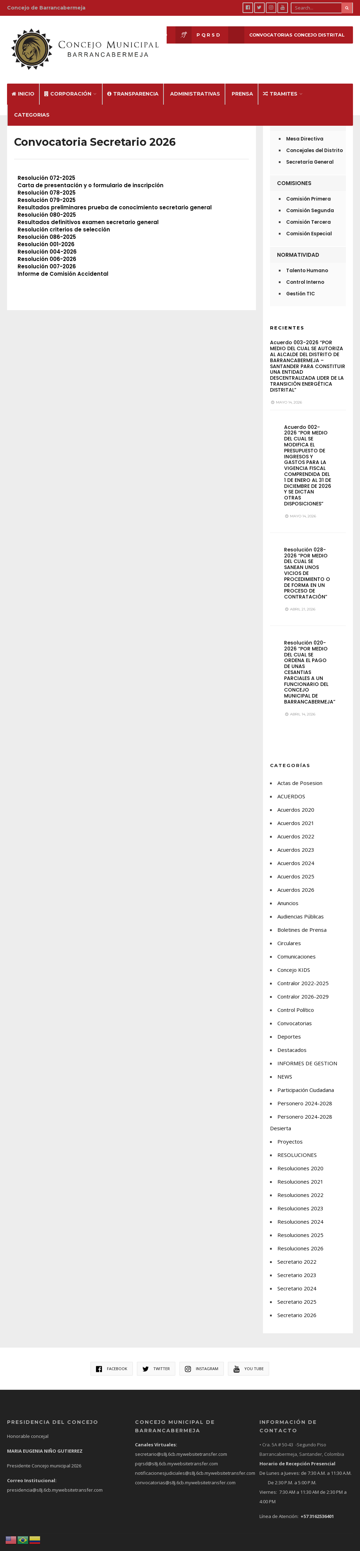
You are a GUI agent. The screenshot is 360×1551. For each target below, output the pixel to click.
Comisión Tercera (308, 211)
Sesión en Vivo (129, 35)
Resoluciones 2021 (300, 1170)
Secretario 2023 (296, 1263)
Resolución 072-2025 (46, 167)
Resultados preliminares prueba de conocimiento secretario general (115, 196)
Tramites (280, 83)
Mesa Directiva (304, 128)
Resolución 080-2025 (47, 204)
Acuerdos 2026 (295, 878)
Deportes (289, 1025)
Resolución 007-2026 (47, 255)
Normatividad (298, 244)
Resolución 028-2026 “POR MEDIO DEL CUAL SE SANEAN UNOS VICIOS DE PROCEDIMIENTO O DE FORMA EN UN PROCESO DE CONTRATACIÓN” (307, 562)
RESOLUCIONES (297, 1143)
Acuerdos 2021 (295, 811)
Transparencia (133, 83)
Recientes (287, 317)
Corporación (67, 83)
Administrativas (195, 83)
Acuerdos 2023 (295, 838)
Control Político (295, 998)
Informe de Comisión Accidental (63, 263)
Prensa (242, 83)
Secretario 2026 (296, 1303)
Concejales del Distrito (314, 139)
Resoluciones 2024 (300, 1210)
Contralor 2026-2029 (303, 985)
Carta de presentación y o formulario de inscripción (90, 174)
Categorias (32, 104)
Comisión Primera (308, 188)
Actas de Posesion (299, 771)
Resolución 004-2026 (47, 240)
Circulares (289, 931)
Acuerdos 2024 (295, 851)
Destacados (292, 1038)
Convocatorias (294, 1011)
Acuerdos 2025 (295, 865)
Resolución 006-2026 (47, 248)
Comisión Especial (309, 223)
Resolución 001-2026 (46, 233)
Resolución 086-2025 (47, 226)
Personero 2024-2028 (304, 1091)
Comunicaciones (296, 945)
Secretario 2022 (296, 1250)
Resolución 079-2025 (47, 189)
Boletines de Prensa (302, 918)
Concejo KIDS (293, 958)
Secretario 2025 (296, 1290)
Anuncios (287, 891)
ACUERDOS (291, 784)
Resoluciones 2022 (300, 1183)
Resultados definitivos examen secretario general (88, 211)
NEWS (284, 1065)
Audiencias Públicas (300, 905)
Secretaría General (310, 151)
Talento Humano (307, 259)
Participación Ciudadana (305, 1078)
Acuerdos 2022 (295, 825)
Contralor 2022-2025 (303, 971)
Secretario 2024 (296, 1277)
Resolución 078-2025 (47, 181)
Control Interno (305, 271)
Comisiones (294, 172)
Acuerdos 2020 (295, 798)
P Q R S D (191, 35)
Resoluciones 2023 (300, 1196)
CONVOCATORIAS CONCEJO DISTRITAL (284, 35)
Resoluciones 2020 (300, 1156)
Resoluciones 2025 (300, 1223)
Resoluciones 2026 (300, 1237)
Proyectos (290, 1130)
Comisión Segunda (310, 199)
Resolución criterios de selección (64, 218)
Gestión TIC (300, 283)
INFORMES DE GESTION (307, 1051)
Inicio (23, 83)
